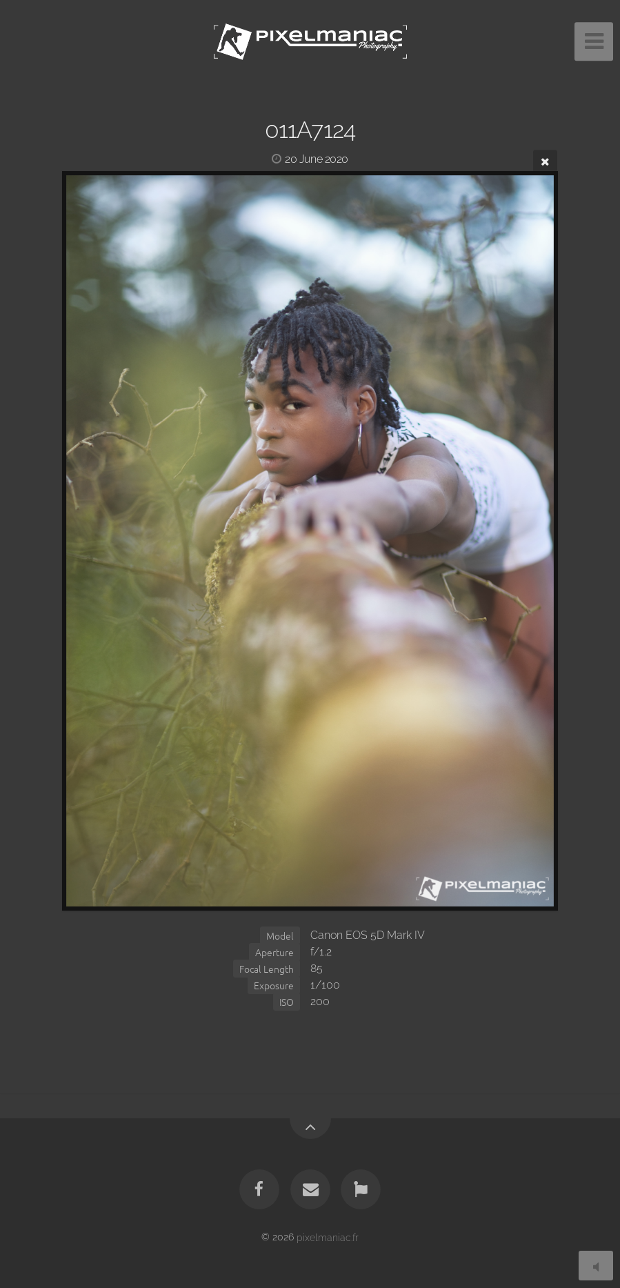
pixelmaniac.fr (328, 1236)
